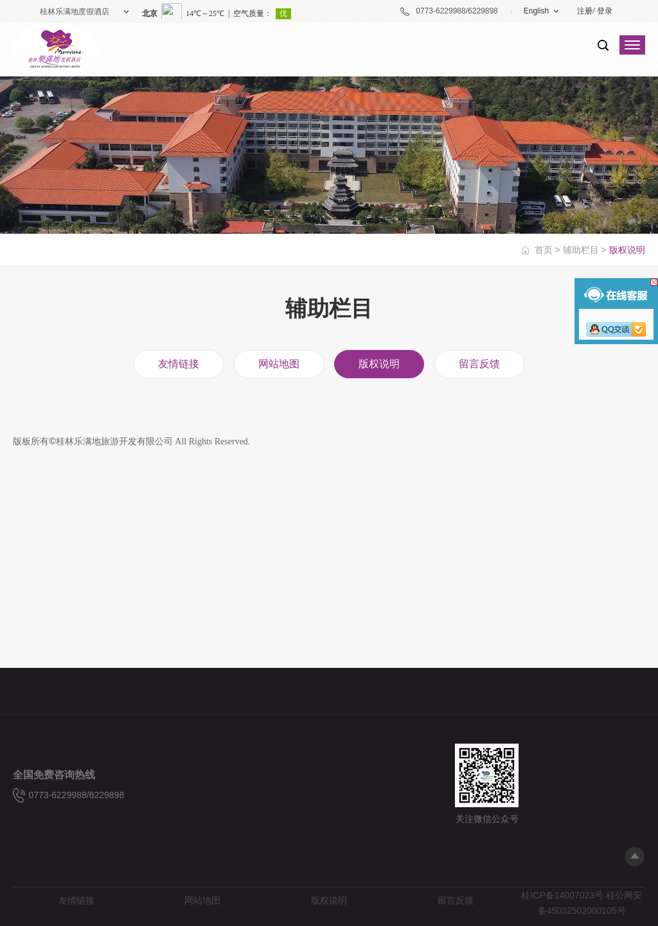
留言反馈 (479, 363)
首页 (544, 250)
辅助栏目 (581, 250)
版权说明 (379, 363)
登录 (604, 10)
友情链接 (178, 363)
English (536, 10)
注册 (584, 10)
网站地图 (278, 363)
